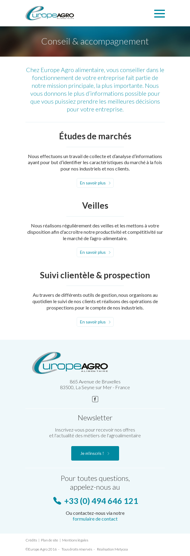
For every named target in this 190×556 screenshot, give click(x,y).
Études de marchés (95, 136)
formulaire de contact (95, 518)
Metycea (121, 549)
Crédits (31, 540)
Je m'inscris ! (92, 453)
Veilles (95, 205)
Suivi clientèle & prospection (95, 275)
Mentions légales (75, 540)
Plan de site (49, 540)
